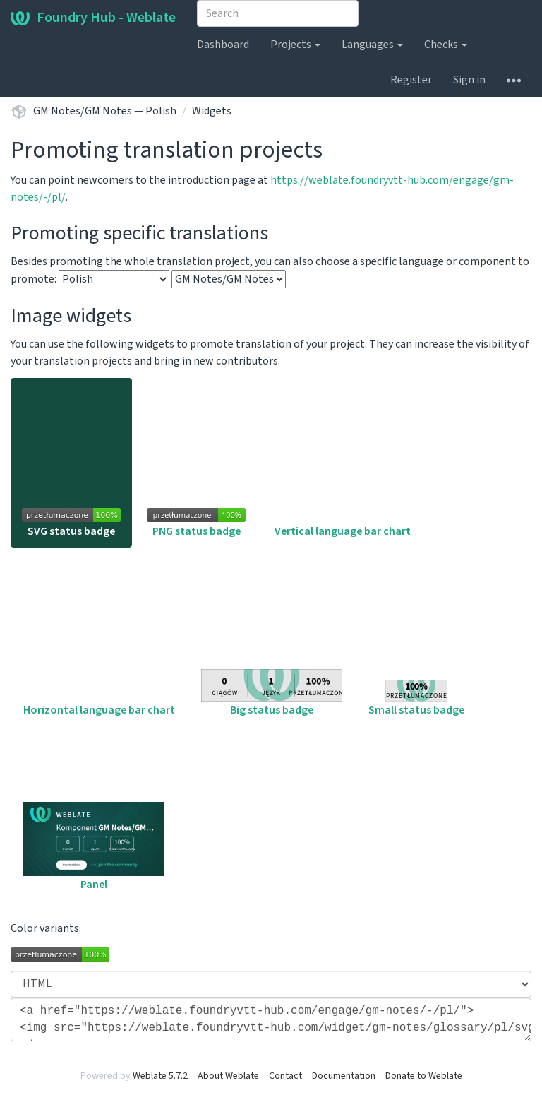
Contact (285, 1076)
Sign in (469, 80)
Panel (93, 847)
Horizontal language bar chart (99, 639)
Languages (372, 44)
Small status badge (416, 699)
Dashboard (223, 44)
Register (411, 80)
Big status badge (271, 693)
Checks (445, 44)
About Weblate (228, 1076)
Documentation (343, 1076)
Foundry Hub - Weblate (93, 18)
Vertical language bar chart (342, 525)
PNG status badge (196, 523)
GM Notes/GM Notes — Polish (104, 111)
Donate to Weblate (423, 1076)
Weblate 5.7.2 (160, 1076)
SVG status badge (71, 523)
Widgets (211, 111)
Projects (295, 44)
